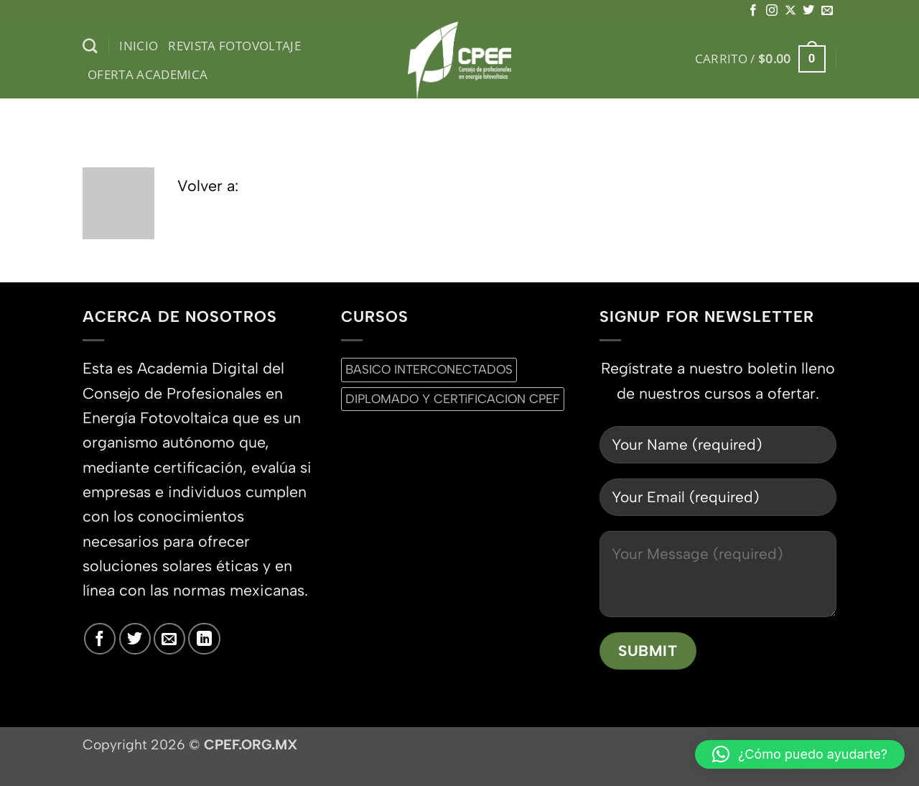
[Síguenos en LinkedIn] (204, 639)
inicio (138, 45)
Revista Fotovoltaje (234, 45)
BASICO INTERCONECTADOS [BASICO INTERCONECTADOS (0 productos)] (429, 369)
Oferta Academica (148, 74)
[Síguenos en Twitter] (808, 10)
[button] (760, 58)
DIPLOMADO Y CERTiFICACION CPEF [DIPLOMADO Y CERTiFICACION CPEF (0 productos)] (452, 399)
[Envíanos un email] (827, 10)
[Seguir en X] (790, 10)
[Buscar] (90, 46)
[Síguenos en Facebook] (753, 10)
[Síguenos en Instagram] (772, 10)
